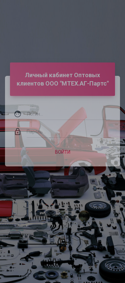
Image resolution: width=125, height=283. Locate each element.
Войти (62, 148)
